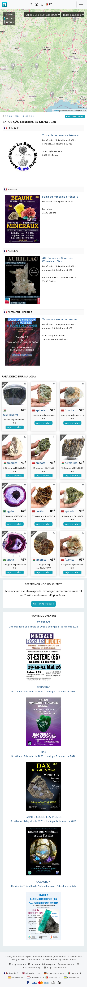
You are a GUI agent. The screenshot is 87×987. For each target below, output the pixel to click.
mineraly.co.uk (31, 973)
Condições (11, 956)
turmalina (69, 462)
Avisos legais (24, 956)
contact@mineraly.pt (31, 967)
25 (32, 116)
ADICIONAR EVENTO (43, 603)
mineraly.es (16, 977)
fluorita (67, 410)
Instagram (48, 964)
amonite (10, 462)
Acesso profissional (31, 959)
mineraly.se (71, 977)
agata (8, 511)
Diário (8, 116)
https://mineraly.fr (56, 967)
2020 (17, 116)
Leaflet (56, 111)
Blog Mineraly (17, 964)
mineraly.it (75, 973)
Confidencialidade (42, 956)
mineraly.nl (34, 977)
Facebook (34, 964)
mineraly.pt (53, 977)
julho (26, 116)
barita (38, 511)
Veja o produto (14, 427)
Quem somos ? (60, 956)
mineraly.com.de (54, 973)
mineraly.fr (11, 973)
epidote (38, 410)
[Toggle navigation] (81, 4)
